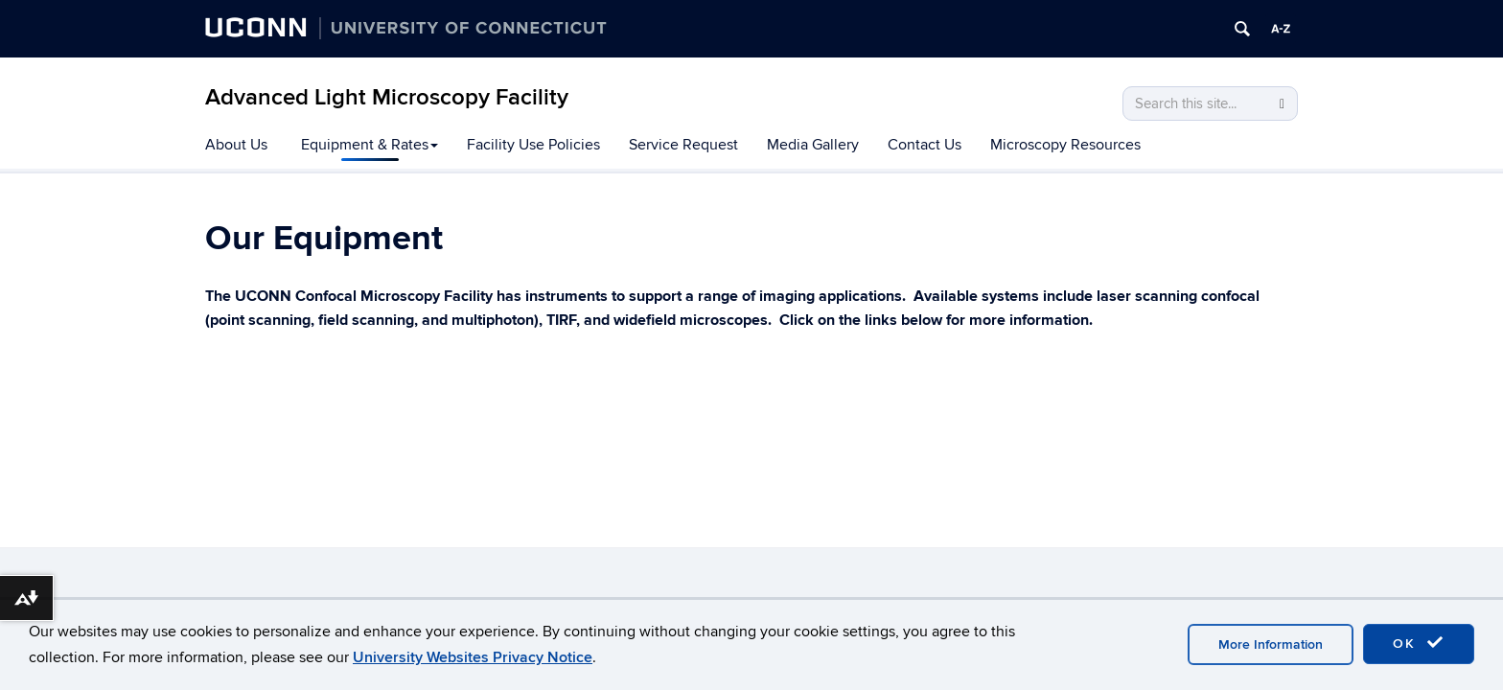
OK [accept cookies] (1419, 643)
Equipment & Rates (369, 144)
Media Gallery (813, 144)
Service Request (683, 144)
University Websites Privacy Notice (472, 657)
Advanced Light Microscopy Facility (386, 97)
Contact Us (924, 144)
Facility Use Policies (533, 144)
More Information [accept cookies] (1270, 644)
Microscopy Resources (1065, 144)
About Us (236, 144)
